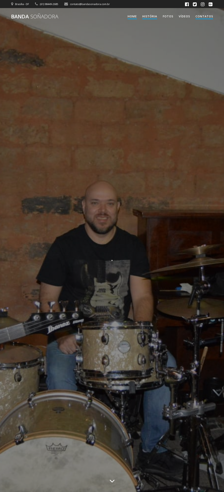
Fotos (168, 16)
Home (132, 16)
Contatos (204, 16)
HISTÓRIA (149, 16)
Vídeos (184, 16)
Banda (34, 16)
